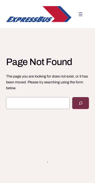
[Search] (80, 103)
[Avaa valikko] (81, 14)
